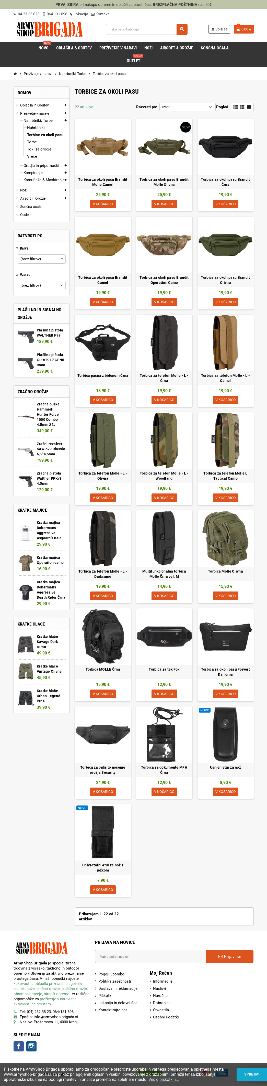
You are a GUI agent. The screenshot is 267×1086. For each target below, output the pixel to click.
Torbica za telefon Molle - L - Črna (164, 378)
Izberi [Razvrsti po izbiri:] (166, 107)
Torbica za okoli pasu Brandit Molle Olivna (164, 182)
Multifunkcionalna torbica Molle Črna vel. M (164, 574)
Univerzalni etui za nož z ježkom (102, 868)
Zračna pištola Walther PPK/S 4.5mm (49, 478)
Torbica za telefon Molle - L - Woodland (164, 476)
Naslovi (159, 989)
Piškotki (105, 996)
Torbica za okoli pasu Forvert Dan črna (225, 672)
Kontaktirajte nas (112, 1010)
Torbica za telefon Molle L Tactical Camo (225, 476)
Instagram (31, 1047)
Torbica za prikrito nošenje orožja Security (102, 770)
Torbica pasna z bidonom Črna (103, 375)
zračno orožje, (49, 989)
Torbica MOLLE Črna (103, 670)
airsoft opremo (56, 994)
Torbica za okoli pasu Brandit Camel (102, 280)
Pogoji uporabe (111, 974)
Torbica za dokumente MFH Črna (164, 770)
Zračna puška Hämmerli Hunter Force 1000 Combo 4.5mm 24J (48, 414)
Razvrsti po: (146, 107)
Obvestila (161, 1010)
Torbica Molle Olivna (225, 571)
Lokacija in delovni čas (117, 1003)
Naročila (160, 996)
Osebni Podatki (166, 1017)
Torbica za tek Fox (164, 670)
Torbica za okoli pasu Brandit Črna (225, 182)
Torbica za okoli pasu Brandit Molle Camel (102, 182)
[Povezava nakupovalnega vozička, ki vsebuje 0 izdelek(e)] (244, 29)
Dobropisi (161, 1003)
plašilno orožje (74, 989)
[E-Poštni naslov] (150, 957)
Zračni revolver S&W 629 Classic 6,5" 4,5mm (51, 449)
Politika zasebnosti (114, 982)
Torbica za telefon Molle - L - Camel (225, 378)
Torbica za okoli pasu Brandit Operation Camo (164, 280)
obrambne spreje (28, 994)
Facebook (19, 1047)
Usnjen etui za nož (225, 768)
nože (31, 989)
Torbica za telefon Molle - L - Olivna (102, 476)
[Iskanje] (146, 29)
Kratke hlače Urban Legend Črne (48, 696)
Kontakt (100, 14)
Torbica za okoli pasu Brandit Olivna (225, 280)
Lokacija (79, 14)
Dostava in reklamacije (117, 989)
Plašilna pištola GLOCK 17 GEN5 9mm (50, 360)
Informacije (162, 982)
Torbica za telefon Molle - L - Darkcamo (102, 574)
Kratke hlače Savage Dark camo (47, 642)
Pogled (222, 107)
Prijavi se (229, 957)
